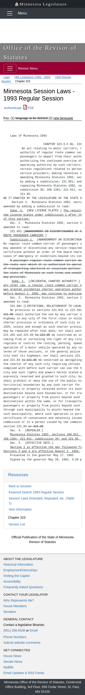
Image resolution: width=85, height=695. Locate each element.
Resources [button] (18, 474)
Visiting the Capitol (16, 576)
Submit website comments (21, 642)
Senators (9, 611)
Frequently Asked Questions (23, 587)
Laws (6, 77)
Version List (17, 524)
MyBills (8, 667)
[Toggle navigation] (9, 13)
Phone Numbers (14, 637)
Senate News (12, 661)
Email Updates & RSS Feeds (23, 673)
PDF (28, 108)
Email (34, 630)
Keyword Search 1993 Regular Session (36, 492)
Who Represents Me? (18, 600)
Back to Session (20, 486)
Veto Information (20, 509)
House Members (15, 606)
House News (12, 656)
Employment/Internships (20, 570)
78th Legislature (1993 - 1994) (32, 77)
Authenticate (13, 108)
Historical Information (18, 564)
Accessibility (12, 581)
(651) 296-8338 (14, 630)
